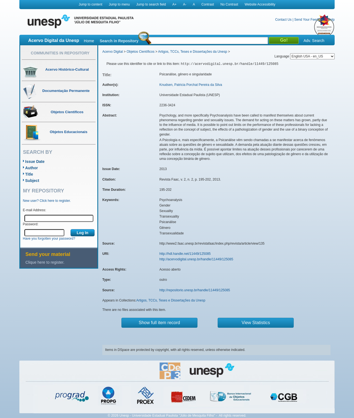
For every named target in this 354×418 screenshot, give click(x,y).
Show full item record (159, 322)
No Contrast (229, 4)
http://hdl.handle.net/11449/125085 (185, 254)
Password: (30, 224)
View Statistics (256, 322)
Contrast (207, 4)
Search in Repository (119, 41)
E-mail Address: (34, 210)
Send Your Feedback (309, 20)
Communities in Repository (60, 53)
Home (89, 41)
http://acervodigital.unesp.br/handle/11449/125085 (196, 259)
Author (31, 168)
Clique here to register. (44, 262)
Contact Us (283, 20)
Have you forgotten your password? (49, 238)
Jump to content (90, 4)
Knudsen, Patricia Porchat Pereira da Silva (190, 85)
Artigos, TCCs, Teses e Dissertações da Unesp (192, 52)
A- (184, 4)
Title (29, 174)
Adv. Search (313, 40)
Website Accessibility (259, 4)
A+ (174, 4)
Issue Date (35, 161)
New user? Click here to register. (47, 201)
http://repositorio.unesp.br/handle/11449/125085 (194, 290)
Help (331, 20)
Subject (32, 180)
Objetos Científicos (141, 52)
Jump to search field (151, 4)
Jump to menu (119, 4)
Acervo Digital (112, 52)
